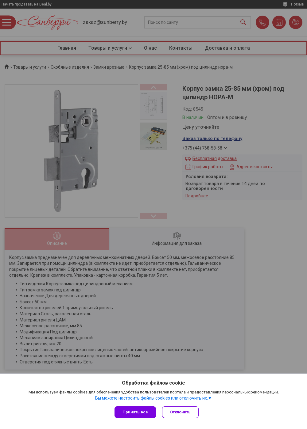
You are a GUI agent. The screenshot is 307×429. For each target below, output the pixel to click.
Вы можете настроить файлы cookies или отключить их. (151, 398)
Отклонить (180, 412)
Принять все (135, 412)
